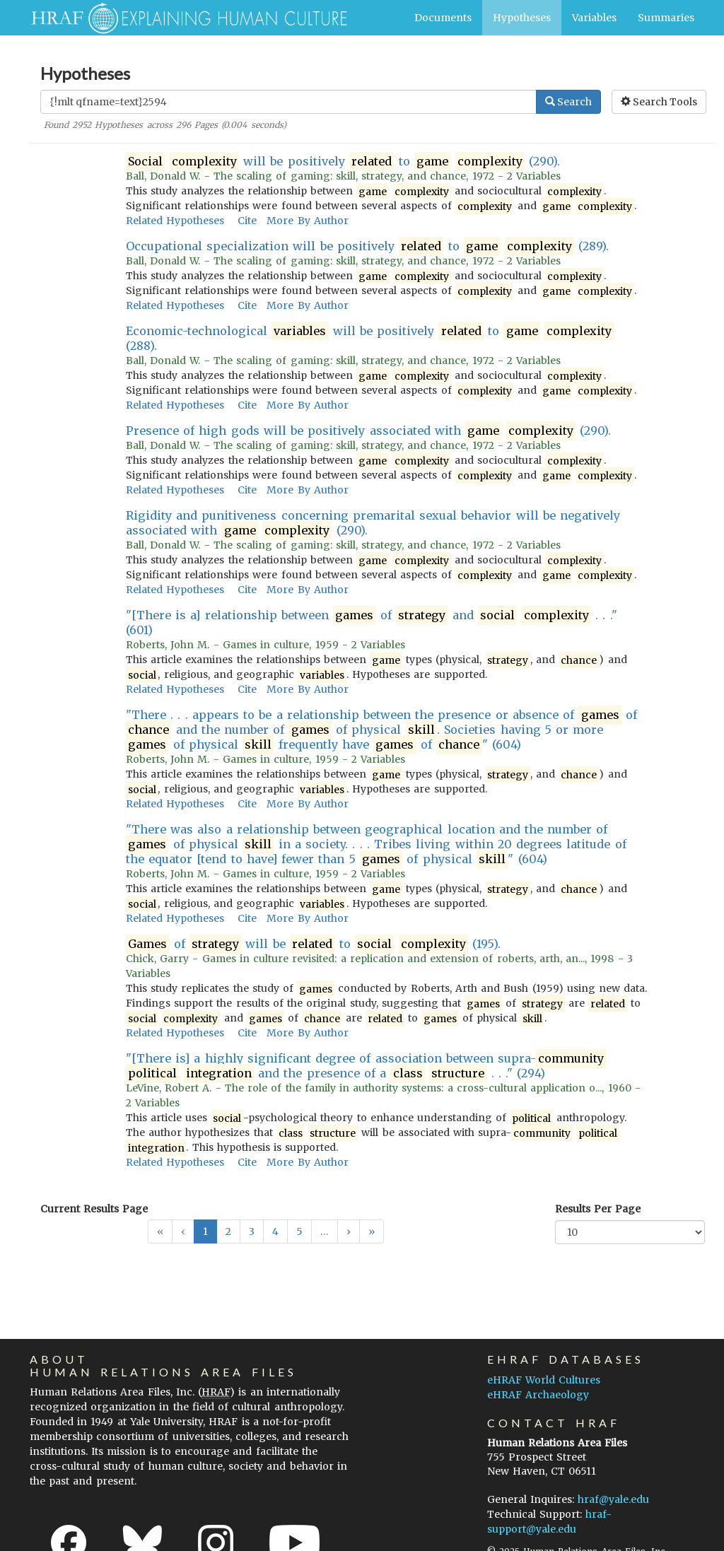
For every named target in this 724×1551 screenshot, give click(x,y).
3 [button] (252, 1231)
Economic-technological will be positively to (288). (370, 338)
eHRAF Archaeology (538, 1394)
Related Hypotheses (175, 220)
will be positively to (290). (343, 161)
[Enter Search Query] (288, 102)
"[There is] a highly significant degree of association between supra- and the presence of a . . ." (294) (366, 1066)
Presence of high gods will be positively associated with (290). (369, 430)
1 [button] (205, 1231)
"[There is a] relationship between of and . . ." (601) (371, 622)
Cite (247, 220)
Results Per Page (598, 1208)
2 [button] (228, 1231)
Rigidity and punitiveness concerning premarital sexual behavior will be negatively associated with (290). (373, 523)
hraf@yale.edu (613, 1499)
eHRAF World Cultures (543, 1380)
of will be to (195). (313, 944)
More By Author (307, 220)
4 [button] (275, 1231)
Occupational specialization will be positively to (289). (367, 246)
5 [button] (299, 1231)
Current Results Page (94, 1208)
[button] (348, 1231)
